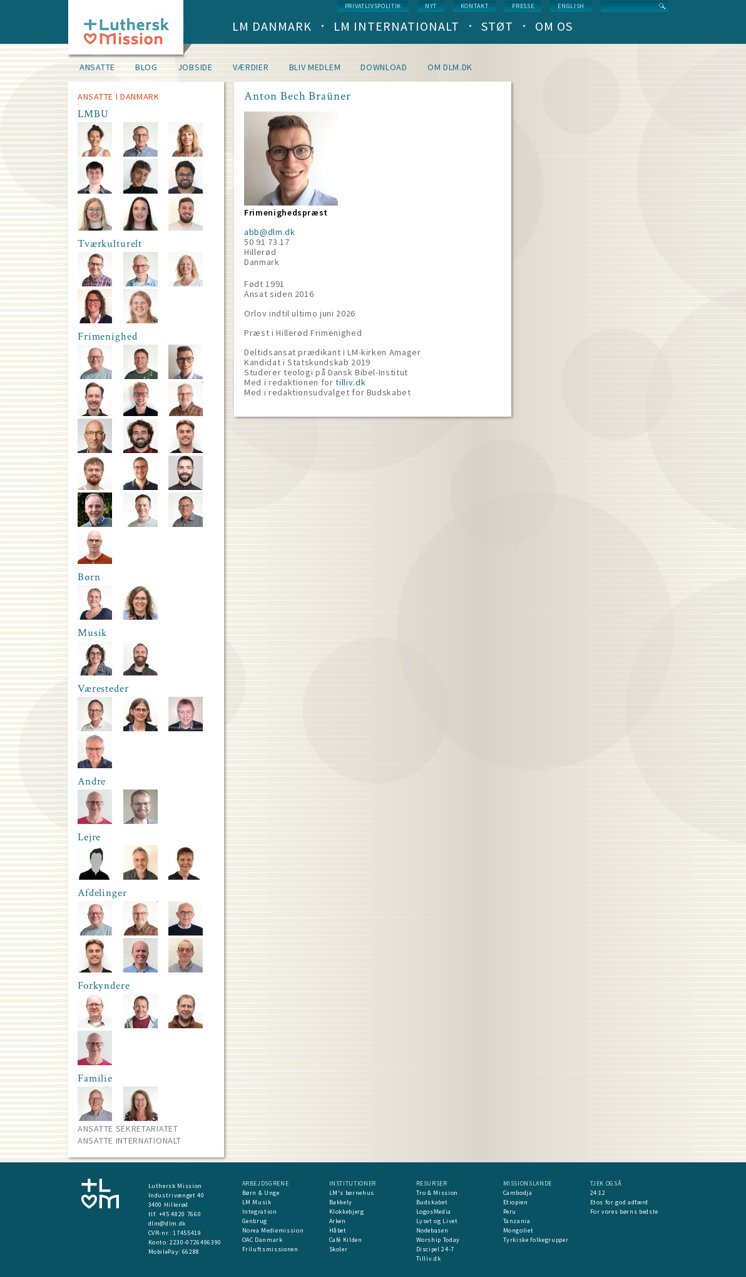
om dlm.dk (450, 67)
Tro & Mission (437, 1193)
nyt (431, 6)
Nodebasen (432, 1230)
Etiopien (515, 1202)
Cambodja (518, 1193)
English (571, 6)
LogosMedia (434, 1211)
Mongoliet (518, 1230)
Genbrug (255, 1221)
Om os (554, 26)
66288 (191, 1252)
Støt (497, 26)
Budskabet (432, 1202)
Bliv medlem (315, 67)
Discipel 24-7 (435, 1249)
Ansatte (97, 67)
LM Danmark (272, 26)
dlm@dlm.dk (167, 1223)
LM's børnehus (351, 1193)
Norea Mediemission (273, 1230)
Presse (523, 6)
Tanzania (517, 1221)
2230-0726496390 (196, 1242)
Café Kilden (345, 1240)
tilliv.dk (350, 382)
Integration (259, 1211)
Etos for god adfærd (619, 1202)
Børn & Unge (261, 1193)
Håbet (338, 1230)
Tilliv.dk (428, 1258)
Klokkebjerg (346, 1211)
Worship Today (438, 1240)
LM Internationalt (396, 26)
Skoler (338, 1249)
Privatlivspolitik (373, 6)
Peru (510, 1211)
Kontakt (475, 6)
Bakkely (341, 1202)
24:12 (598, 1193)
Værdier (251, 67)
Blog (146, 67)
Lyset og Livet (437, 1221)
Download (383, 67)
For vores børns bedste (624, 1211)
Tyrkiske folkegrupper (536, 1240)
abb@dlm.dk (269, 231)
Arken (337, 1221)
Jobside (195, 67)
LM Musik (257, 1202)
